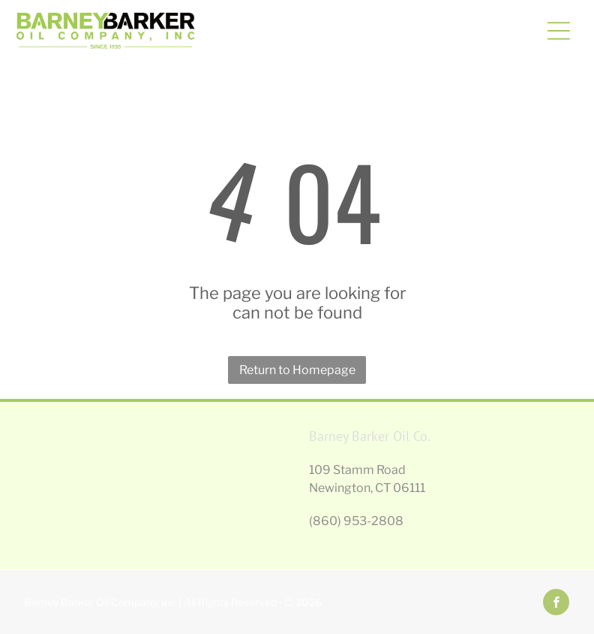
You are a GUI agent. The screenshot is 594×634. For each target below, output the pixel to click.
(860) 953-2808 (356, 521)
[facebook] (556, 604)
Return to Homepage (297, 370)
